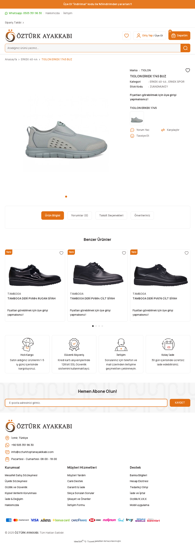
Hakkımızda (12, 505)
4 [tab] (102, 326)
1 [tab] (66, 197)
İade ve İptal (137, 493)
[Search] (97, 48)
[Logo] (39, 35)
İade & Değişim (14, 499)
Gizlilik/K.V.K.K (138, 499)
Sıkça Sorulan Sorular (80, 493)
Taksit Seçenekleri (111, 215)
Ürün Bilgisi (52, 215)
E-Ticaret (89, 541)
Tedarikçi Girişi (139, 487)
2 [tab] (96, 326)
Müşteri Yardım (76, 475)
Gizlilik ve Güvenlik (16, 487)
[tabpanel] (66, 129)
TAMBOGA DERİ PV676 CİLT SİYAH (155, 298)
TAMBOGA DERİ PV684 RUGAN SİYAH (31, 298)
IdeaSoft (78, 541)
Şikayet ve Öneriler (79, 499)
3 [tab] (99, 326)
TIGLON (146, 70)
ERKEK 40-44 (158, 81)
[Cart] (179, 35)
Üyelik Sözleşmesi (16, 481)
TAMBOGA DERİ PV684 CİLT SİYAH (92, 298)
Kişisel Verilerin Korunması (21, 493)
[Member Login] (149, 35)
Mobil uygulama (139, 505)
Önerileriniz (142, 215)
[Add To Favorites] (187, 70)
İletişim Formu (76, 505)
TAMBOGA (14, 293)
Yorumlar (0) (79, 215)
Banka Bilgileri (138, 475)
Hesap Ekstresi (139, 481)
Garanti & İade (76, 487)
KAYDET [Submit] (180, 402)
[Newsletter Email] (86, 403)
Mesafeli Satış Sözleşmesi (21, 475)
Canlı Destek (75, 481)
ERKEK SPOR (176, 81)
